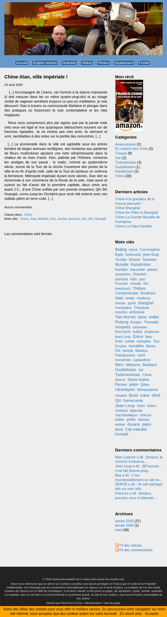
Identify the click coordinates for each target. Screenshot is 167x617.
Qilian (144, 384)
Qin (83, 218)
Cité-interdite (136, 429)
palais (119, 419)
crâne (145, 395)
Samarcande (133, 400)
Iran (118, 158)
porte (132, 303)
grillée (131, 419)
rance (133, 249)
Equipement (124, 63)
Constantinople (127, 293)
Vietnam (121, 410)
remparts (122, 327)
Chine (28, 214)
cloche (62, 218)
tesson (134, 259)
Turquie (121, 153)
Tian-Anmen (125, 317)
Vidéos (87, 63)
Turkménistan (125, 162)
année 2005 (124, 521)
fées (148, 337)
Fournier (121, 283)
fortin (119, 341)
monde (135, 283)
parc (142, 279)
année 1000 (124, 525)
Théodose (141, 308)
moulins (121, 312)
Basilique (149, 365)
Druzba (121, 346)
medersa (143, 298)
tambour (74, 218)
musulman (123, 360)
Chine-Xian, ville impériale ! (36, 77)
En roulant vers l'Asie (131, 149)
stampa (143, 419)
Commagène (150, 249)
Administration (93, 603)
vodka (154, 317)
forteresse (133, 254)
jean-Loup (123, 337)
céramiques (125, 389)
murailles (136, 346)
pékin (133, 384)
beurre (120, 379)
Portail (144, 63)
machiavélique (126, 415)
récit (156, 395)
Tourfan (121, 259)
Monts (151, 346)
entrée (120, 424)
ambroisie (136, 312)
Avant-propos (125, 144)
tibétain (43, 218)
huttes (137, 332)
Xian (33, 218)
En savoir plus (131, 613)
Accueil (21, 63)
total (119, 530)
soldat (129, 341)
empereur (151, 332)
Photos (103, 63)
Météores (133, 365)
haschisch (123, 288)
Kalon (151, 406)
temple (128, 351)
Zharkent (139, 274)
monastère (123, 308)
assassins (122, 274)
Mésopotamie (147, 390)
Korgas (136, 322)
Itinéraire (69, 63)
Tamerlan (149, 259)
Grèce (138, 336)
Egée (119, 254)
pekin (146, 424)
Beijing (121, 249)
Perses (121, 384)
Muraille (122, 264)
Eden (141, 406)
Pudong (122, 322)
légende (136, 410)
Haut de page (111, 603)
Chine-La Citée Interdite (133, 226)
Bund (133, 395)
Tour (53, 218)
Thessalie (151, 322)
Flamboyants (125, 355)
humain (121, 269)
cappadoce (141, 360)
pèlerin (152, 269)
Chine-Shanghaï (127, 208)
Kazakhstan (124, 171)
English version (45, 63)
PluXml (65, 603)
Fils (118, 351)
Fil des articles (131, 545)
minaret (121, 395)
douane (133, 424)
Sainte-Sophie (138, 379)
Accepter (152, 613)
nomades (144, 341)
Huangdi (100, 218)
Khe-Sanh (123, 332)
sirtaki (130, 298)
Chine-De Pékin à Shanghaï (136, 212)
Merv (119, 365)
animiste (121, 279)
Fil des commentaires (136, 550)
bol (141, 370)
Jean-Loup (125, 405)
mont (141, 355)
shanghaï (146, 303)
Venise (120, 303)
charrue (145, 415)
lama (142, 317)
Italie (119, 298)
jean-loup (151, 254)
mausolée (137, 269)
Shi (90, 218)
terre (119, 429)
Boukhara (147, 293)
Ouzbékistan (125, 167)
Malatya (141, 351)
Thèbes (139, 288)
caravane (139, 327)
